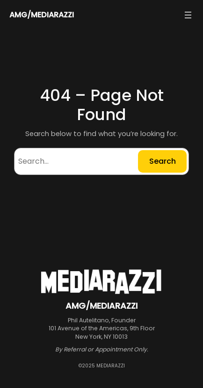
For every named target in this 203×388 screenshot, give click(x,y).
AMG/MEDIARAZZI (41, 14)
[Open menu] (188, 15)
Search (162, 161)
